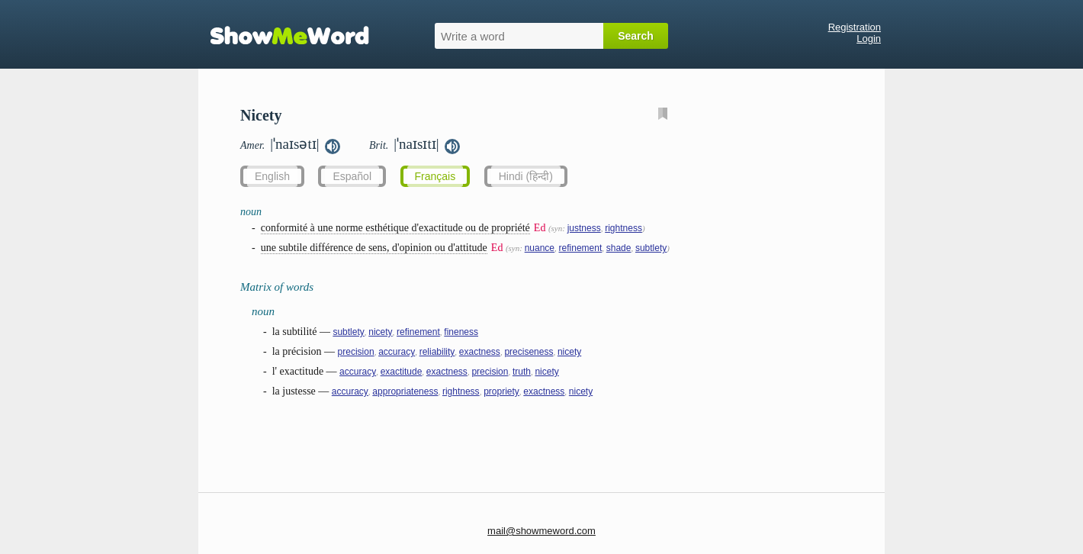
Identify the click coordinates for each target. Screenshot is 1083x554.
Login (868, 38)
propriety (501, 391)
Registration (854, 27)
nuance (539, 248)
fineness (461, 332)
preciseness (528, 351)
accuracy (396, 351)
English (272, 176)
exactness (479, 351)
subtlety (651, 248)
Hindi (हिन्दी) (526, 176)
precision (356, 351)
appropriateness (405, 391)
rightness (623, 228)
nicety (380, 332)
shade (618, 248)
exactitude (402, 371)
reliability (437, 351)
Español (352, 176)
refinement (581, 248)
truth (522, 371)
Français (435, 176)
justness (584, 228)
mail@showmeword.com (541, 530)
